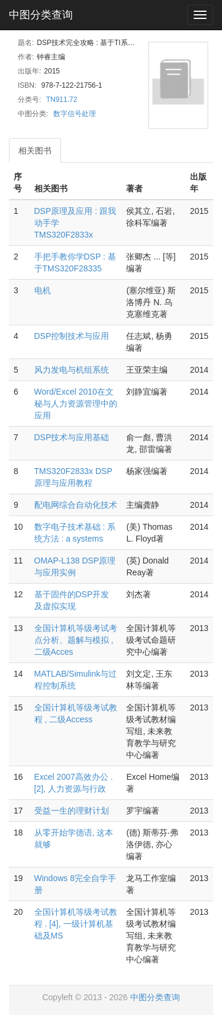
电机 (42, 290)
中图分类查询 (41, 15)
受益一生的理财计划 (71, 810)
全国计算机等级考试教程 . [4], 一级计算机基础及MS (75, 923)
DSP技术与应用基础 (72, 437)
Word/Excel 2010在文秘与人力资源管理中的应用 (75, 403)
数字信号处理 (74, 114)
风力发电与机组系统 (71, 369)
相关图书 (35, 150)
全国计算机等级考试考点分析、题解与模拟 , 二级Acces (75, 640)
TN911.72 (62, 99)
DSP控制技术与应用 (72, 336)
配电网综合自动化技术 (75, 505)
